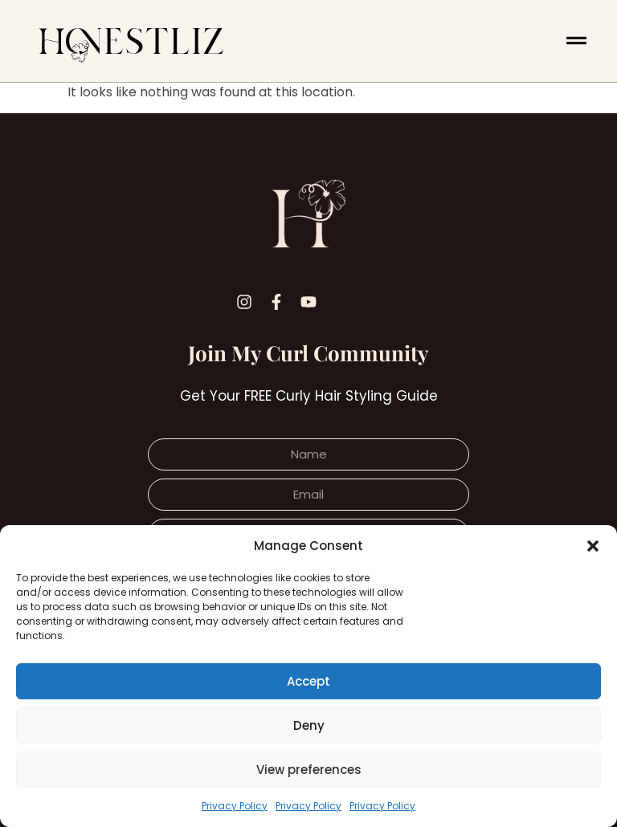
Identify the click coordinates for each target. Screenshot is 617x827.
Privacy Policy (235, 806)
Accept (308, 681)
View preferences (309, 769)
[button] (593, 546)
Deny (309, 725)
